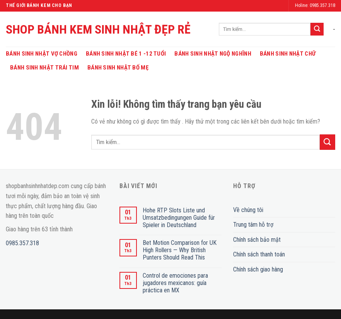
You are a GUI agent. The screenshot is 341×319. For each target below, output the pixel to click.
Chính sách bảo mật (257, 239)
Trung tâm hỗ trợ (253, 224)
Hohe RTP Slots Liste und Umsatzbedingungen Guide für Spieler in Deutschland (179, 218)
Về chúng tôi (248, 210)
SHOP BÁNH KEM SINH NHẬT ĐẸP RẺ (98, 29)
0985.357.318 (22, 243)
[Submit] (317, 29)
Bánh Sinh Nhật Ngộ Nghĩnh (212, 53)
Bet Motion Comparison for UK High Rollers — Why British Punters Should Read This (180, 250)
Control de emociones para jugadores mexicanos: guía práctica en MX (175, 283)
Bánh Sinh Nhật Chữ (287, 53)
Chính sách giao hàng (258, 269)
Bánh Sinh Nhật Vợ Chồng (41, 53)
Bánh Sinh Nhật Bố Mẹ (117, 67)
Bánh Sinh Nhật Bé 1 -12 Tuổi (126, 53)
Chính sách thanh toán (259, 254)
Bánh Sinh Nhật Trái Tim (44, 67)
